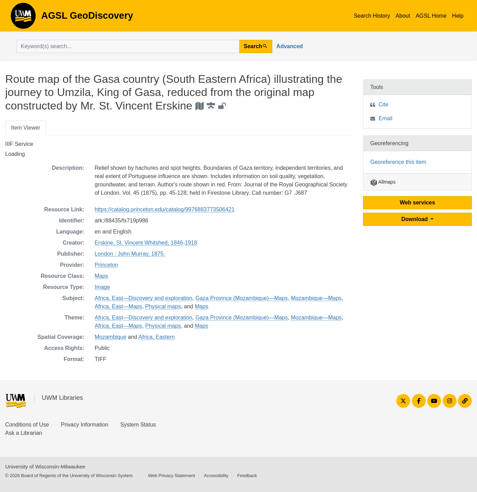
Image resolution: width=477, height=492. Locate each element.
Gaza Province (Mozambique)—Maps (241, 298)
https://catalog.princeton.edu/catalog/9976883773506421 (165, 209)
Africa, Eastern (157, 337)
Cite (383, 104)
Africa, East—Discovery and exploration (143, 298)
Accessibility (216, 475)
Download (415, 219)
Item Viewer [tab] (25, 128)
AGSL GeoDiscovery (23, 18)
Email (385, 118)
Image (102, 287)
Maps (101, 276)
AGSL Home (431, 16)
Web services (417, 202)
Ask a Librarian (23, 433)
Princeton (106, 265)
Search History (372, 16)
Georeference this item (398, 162)
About (403, 16)
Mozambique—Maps (316, 298)
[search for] (127, 46)
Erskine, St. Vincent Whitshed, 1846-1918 (146, 243)
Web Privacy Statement (171, 475)
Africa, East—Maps (118, 306)
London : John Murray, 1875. (130, 254)
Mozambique (110, 337)
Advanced (289, 46)
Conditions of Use (27, 425)
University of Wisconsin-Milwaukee (45, 466)
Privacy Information (84, 425)
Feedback (247, 475)
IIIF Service (19, 144)
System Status (138, 425)
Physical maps (163, 306)
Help (457, 16)
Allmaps (383, 182)
